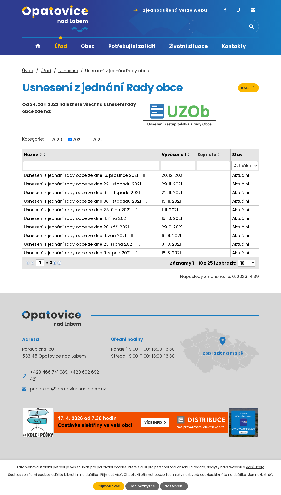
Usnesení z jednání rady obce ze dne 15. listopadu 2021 (86, 193)
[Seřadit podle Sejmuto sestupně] (219, 155)
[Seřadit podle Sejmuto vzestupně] (219, 153)
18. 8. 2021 (171, 253)
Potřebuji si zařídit (131, 46)
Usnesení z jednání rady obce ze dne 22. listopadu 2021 (87, 184)
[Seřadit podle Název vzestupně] (44, 153)
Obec (88, 46)
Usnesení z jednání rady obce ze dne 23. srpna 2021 (83, 244)
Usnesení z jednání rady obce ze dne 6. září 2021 (79, 236)
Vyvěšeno (174, 155)
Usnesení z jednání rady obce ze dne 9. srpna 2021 (82, 253)
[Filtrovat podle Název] (91, 165)
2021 (77, 139)
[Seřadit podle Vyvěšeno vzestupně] (189, 153)
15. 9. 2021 (171, 236)
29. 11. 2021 (172, 184)
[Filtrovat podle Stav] (244, 165)
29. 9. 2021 (172, 227)
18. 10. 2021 (172, 218)
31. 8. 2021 (171, 244)
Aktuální (240, 175)
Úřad (60, 46)
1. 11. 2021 (170, 210)
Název (33, 155)
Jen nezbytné (142, 486)
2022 (97, 139)
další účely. (255, 467)
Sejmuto (206, 155)
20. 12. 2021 (173, 175)
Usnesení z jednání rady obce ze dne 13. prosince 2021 (85, 175)
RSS (248, 88)
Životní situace (188, 46)
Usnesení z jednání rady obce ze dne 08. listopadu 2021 (87, 201)
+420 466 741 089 (48, 372)
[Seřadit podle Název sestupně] (44, 155)
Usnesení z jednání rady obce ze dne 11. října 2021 (80, 218)
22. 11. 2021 (172, 193)
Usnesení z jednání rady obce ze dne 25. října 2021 (81, 210)
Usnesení (68, 71)
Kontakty (234, 46)
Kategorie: (33, 139)
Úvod (37, 46)
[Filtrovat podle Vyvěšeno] (178, 165)
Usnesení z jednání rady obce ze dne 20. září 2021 (81, 227)
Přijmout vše (108, 486)
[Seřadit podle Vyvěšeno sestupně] (189, 155)
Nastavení (174, 486)
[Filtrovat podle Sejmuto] (213, 165)
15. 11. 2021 (171, 201)
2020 (56, 139)
